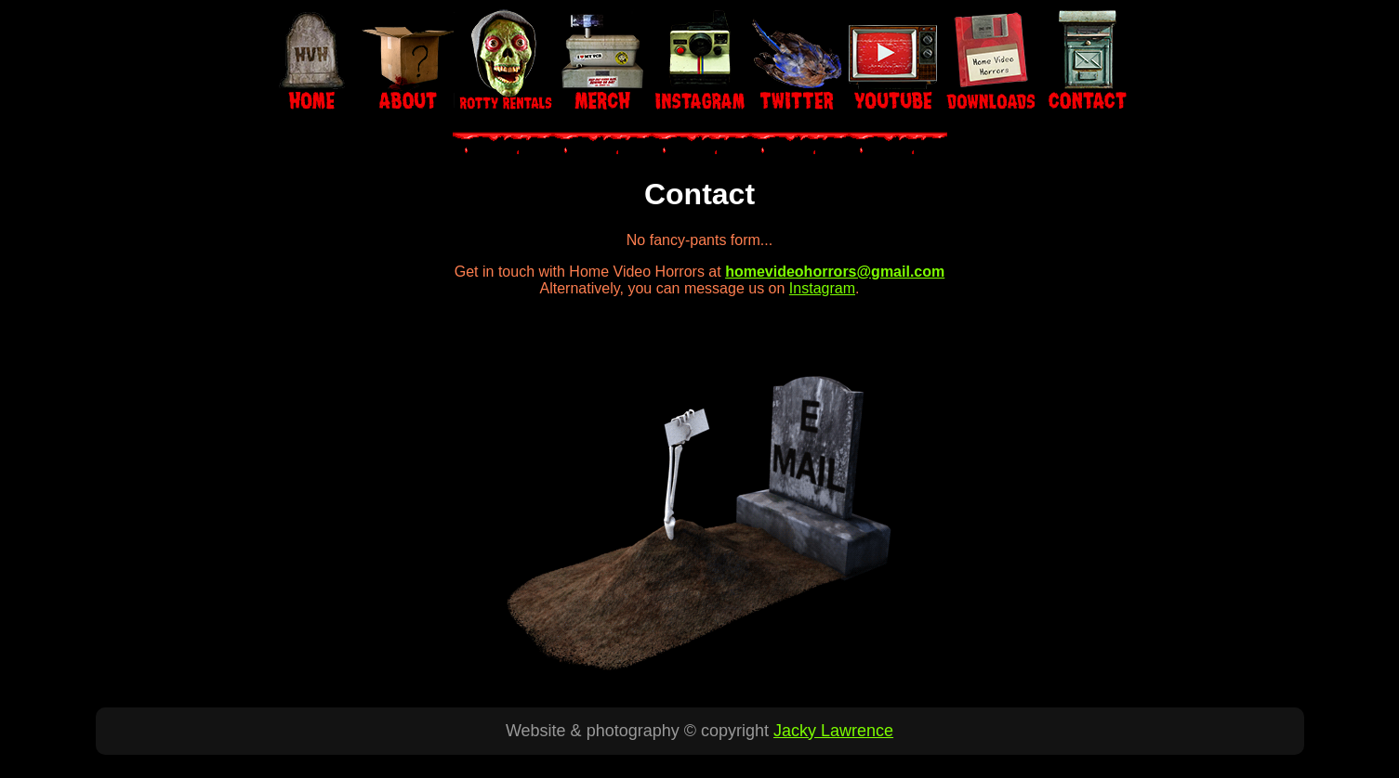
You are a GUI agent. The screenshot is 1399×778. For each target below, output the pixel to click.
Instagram (822, 288)
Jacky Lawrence (833, 730)
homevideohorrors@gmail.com (834, 271)
